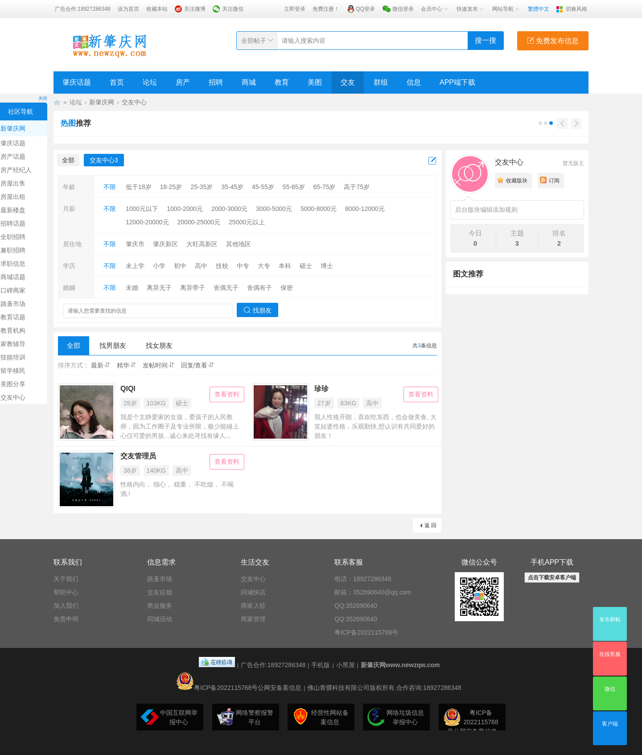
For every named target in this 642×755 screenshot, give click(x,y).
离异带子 (192, 287)
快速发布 (471, 9)
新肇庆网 (101, 102)
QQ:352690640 (355, 605)
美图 (315, 82)
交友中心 (134, 102)
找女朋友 (159, 345)
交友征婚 (159, 592)
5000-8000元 (318, 208)
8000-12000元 (365, 208)
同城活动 (159, 619)
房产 (183, 82)
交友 (348, 82)
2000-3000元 (229, 208)
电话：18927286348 (362, 578)
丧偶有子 (259, 287)
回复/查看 (198, 365)
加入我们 (66, 605)
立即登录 (294, 9)
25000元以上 (247, 222)
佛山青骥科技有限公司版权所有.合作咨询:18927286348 (384, 687)
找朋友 (257, 310)
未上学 (135, 265)
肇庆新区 (165, 244)
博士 (327, 265)
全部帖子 (253, 40)
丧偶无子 (226, 287)
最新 (101, 365)
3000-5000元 (274, 208)
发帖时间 (159, 365)
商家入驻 (253, 605)
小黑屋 (345, 664)
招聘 (216, 82)
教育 (282, 82)
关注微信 (232, 9)
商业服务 (159, 605)
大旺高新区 (202, 244)
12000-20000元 (147, 222)
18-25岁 (171, 186)
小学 (159, 265)
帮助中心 (66, 592)
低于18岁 (139, 186)
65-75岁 (324, 186)
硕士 (306, 265)
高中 (201, 265)
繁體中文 (538, 9)
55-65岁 (294, 186)
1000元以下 (142, 208)
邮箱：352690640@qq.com (372, 592)
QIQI (128, 388)
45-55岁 (263, 186)
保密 (286, 287)
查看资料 (226, 394)
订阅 (554, 180)
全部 (68, 160)
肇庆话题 (76, 82)
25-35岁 (201, 186)
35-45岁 (232, 186)
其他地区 (238, 244)
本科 (285, 265)
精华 (126, 365)
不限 (109, 186)
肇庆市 (135, 244)
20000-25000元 (199, 222)
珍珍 (321, 388)
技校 (222, 265)
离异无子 (159, 287)
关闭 (42, 98)
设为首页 (128, 9)
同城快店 (253, 592)
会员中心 (435, 9)
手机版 (320, 664)
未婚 (132, 287)
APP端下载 (457, 82)
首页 (117, 82)
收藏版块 (516, 180)
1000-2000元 (185, 208)
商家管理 (253, 619)
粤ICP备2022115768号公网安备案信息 (238, 687)
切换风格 (576, 9)
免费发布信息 (553, 41)
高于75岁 (357, 186)
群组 (381, 82)
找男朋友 (112, 345)
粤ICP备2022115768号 (366, 632)
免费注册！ (326, 9)
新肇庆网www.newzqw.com (400, 664)
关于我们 (66, 578)
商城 (249, 82)
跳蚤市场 (159, 578)
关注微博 (195, 9)
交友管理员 (138, 456)
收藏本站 (157, 9)
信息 (414, 82)
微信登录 (403, 9)
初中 (180, 265)
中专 (243, 265)
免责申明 (66, 619)
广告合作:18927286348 (83, 9)
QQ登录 (365, 9)
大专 (264, 265)
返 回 (430, 525)
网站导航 (506, 9)
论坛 (150, 82)
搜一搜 (485, 40)
